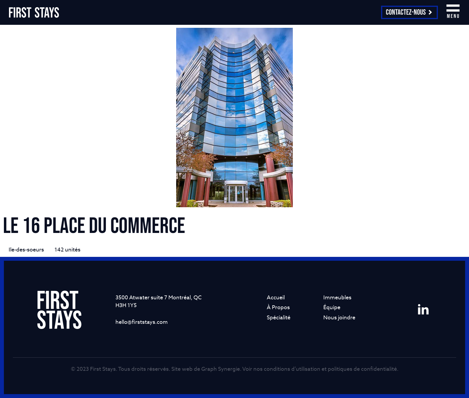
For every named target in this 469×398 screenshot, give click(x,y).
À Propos (278, 307)
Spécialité (278, 317)
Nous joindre (339, 317)
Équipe (331, 307)
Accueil (276, 297)
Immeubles (337, 297)
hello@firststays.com (141, 321)
